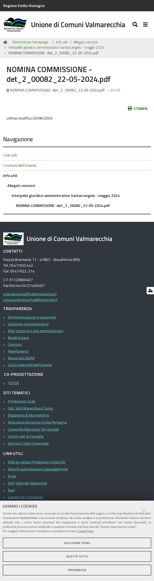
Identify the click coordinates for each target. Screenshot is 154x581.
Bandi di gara (18, 338)
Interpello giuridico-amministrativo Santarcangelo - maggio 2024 (56, 48)
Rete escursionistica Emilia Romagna (37, 423)
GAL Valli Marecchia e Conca (30, 409)
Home (6, 43)
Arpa (12, 477)
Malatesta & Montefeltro (28, 416)
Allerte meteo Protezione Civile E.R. (36, 463)
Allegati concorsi (86, 43)
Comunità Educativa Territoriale (33, 430)
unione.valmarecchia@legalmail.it (30, 301)
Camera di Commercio (25, 498)
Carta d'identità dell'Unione (30, 366)
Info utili (62, 43)
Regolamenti (18, 352)
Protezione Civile (21, 402)
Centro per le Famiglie (26, 437)
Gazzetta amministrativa (28, 325)
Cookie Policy (85, 531)
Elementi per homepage (30, 43)
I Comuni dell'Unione (19, 166)
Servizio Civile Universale (28, 444)
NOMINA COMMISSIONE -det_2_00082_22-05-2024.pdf (56, 91)
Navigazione (18, 139)
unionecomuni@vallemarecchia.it (30, 295)
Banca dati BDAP (21, 359)
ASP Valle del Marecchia (27, 484)
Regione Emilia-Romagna (23, 6)
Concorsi (14, 345)
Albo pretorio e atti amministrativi (35, 332)
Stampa (138, 109)
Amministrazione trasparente (32, 318)
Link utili (10, 156)
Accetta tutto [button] (77, 556)
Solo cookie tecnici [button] (77, 543)
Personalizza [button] (77, 570)
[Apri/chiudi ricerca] (135, 25)
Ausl (11, 491)
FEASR (13, 384)
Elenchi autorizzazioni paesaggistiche (38, 470)
